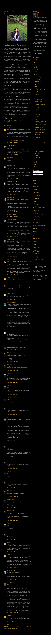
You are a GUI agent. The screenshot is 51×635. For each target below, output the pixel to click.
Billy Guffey (9, 417)
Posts (35, 172)
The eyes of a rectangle (39, 112)
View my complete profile (38, 53)
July (36, 84)
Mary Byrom (9, 345)
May (36, 88)
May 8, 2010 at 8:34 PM (12, 349)
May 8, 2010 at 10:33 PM (13, 414)
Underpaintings (36, 260)
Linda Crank (9, 127)
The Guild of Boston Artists (38, 259)
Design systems (38, 149)
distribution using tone (39, 139)
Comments (36, 174)
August (36, 82)
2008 (35, 162)
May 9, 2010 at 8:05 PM (12, 579)
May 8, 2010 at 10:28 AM (12, 274)
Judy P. (8, 283)
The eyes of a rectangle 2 (40, 111)
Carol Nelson (9, 331)
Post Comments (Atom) (13, 628)
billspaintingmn (9, 197)
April (36, 153)
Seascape (35, 223)
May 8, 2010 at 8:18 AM (12, 194)
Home (17, 626)
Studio (34, 228)
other (8, 121)
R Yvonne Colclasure (11, 219)
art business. (35, 189)
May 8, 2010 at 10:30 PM (13, 382)
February (37, 157)
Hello (34, 211)
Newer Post (6, 626)
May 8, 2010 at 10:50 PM (13, 551)
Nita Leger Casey (10, 259)
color (34, 199)
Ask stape (35, 193)
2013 (35, 69)
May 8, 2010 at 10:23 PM (13, 370)
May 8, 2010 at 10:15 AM (12, 256)
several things (37, 134)
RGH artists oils (36, 253)
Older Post (29, 626)
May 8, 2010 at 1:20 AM (12, 142)
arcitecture (35, 184)
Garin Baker (35, 241)
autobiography (35, 195)
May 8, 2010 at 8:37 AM (12, 216)
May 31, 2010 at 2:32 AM (12, 621)
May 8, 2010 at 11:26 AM (12, 290)
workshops (35, 231)
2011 (35, 72)
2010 (35, 74)
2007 (35, 164)
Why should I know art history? (41, 89)
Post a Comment (7, 624)
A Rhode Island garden (39, 119)
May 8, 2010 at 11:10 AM (12, 280)
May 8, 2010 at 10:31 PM (13, 394)
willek (8, 542)
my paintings (35, 216)
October (37, 79)
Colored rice (37, 114)
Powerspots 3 (37, 109)
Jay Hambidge (37, 118)
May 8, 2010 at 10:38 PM (13, 487)
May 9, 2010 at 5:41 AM (12, 567)
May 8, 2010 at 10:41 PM (13, 520)
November (37, 77)
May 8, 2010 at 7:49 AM (12, 162)
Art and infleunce (36, 236)
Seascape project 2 (38, 99)
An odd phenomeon (38, 107)
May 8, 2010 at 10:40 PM (13, 507)
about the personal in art (39, 127)
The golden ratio (38, 116)
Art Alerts (34, 186)
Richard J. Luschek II (11, 570)
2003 (35, 166)
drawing (34, 204)
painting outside (36, 220)
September (37, 81)
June (36, 86)
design (34, 203)
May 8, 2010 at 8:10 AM (12, 178)
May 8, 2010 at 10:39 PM (13, 496)
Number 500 (37, 130)
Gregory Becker (10, 145)
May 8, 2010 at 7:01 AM (12, 154)
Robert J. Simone (10, 165)
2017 (35, 62)
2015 (35, 66)
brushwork (35, 198)
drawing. (34, 205)
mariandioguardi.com (11, 302)
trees (34, 229)
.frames (34, 180)
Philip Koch (9, 157)
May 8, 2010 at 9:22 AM (12, 236)
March (36, 155)
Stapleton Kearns (10, 352)
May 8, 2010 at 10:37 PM (13, 478)
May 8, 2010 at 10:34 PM (13, 441)
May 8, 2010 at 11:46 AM (12, 299)
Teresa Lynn (9, 293)
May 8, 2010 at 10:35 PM (13, 458)
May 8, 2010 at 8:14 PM (12, 342)
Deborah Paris (9, 239)
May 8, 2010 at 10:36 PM (13, 468)
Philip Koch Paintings (37, 251)
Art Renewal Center (36, 238)
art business (35, 187)
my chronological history (37, 214)
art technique (35, 192)
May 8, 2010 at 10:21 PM (13, 361)
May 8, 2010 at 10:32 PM (13, 404)
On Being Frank (36, 247)
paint (34, 219)
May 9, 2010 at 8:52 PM (12, 612)
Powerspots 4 (37, 105)
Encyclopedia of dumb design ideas (39, 207)
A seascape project (38, 101)
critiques (34, 201)
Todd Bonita (9, 582)
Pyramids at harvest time (39, 132)
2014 (35, 67)
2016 (35, 64)
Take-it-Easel (35, 256)
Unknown (8, 277)
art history (35, 190)
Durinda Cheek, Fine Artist (12, 181)
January (37, 158)
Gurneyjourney (35, 242)
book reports (35, 196)
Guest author (35, 210)
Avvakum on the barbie (39, 151)
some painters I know (37, 226)
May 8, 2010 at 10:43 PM (13, 530)
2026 (35, 59)
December (37, 76)
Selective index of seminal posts (39, 225)
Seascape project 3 (38, 97)
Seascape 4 (37, 96)
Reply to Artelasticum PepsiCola (41, 129)
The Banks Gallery (36, 257)
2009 (35, 161)
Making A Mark (35, 244)
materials (34, 213)
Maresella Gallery (36, 246)
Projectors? (37, 91)
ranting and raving (36, 222)
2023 (35, 60)
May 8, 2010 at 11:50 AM (12, 328)
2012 (35, 71)
